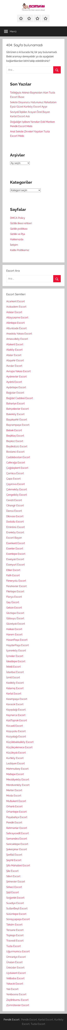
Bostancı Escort (15, 451)
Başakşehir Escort (16, 419)
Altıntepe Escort (15, 322)
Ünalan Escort (14, 962)
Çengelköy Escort (16, 494)
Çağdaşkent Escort (17, 467)
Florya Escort (14, 596)
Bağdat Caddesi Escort (19, 398)
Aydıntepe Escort (16, 387)
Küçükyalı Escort (16, 752)
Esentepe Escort (15, 553)
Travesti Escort (14, 940)
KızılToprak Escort (16, 720)
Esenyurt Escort (15, 564)
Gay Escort (12, 602)
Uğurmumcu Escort (18, 951)
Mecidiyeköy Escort (17, 779)
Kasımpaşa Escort (16, 699)
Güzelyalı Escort (15, 623)
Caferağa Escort (15, 462)
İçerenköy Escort (16, 650)
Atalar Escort (13, 355)
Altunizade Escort (16, 328)
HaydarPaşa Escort (17, 645)
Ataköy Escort (14, 349)
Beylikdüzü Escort (16, 446)
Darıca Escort (14, 510)
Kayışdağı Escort (16, 709)
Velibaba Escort (15, 978)
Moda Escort (13, 795)
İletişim (14, 244)
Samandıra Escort (16, 838)
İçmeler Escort (14, 656)
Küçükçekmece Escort (19, 747)
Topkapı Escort (14, 935)
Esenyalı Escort (15, 559)
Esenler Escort (14, 548)
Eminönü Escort (15, 527)
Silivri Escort (13, 876)
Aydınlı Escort (14, 381)
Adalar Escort (14, 312)
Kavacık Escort (14, 704)
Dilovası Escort (14, 516)
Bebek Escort (14, 430)
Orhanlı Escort (14, 806)
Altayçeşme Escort (17, 317)
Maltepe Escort (15, 774)
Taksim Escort (14, 924)
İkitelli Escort (13, 666)
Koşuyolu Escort (16, 731)
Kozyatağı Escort (16, 736)
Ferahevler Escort (16, 586)
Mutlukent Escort (16, 801)
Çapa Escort (13, 478)
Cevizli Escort (14, 500)
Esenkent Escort (15, 543)
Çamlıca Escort (15, 473)
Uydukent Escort (16, 973)
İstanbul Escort (15, 672)
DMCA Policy (17, 217)
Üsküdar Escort (15, 967)
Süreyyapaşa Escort (18, 919)
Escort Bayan (14, 537)
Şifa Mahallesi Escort (18, 865)
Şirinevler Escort (15, 881)
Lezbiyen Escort (15, 763)
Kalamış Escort (14, 688)
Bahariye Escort (15, 403)
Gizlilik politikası (18, 228)
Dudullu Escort (15, 521)
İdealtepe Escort (15, 661)
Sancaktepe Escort (17, 844)
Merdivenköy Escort (17, 785)
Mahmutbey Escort (17, 768)
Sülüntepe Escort (16, 913)
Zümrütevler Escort (17, 1005)
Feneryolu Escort (16, 580)
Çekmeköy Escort (16, 489)
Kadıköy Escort (15, 682)
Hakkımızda (16, 239)
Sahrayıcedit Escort (17, 833)
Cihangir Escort (15, 505)
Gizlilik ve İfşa (17, 234)
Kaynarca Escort (15, 715)
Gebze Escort (14, 607)
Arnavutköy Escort (17, 338)
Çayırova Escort (15, 484)
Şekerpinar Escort (16, 849)
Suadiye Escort (15, 903)
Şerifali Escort (14, 854)
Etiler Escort (13, 570)
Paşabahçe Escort (16, 817)
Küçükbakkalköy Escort (20, 742)
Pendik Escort (14, 822)
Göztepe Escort (15, 613)
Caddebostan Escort (18, 457)
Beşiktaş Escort (15, 435)
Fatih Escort (13, 575)
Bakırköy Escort (15, 414)
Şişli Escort (12, 892)
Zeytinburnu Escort (17, 999)
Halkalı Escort (14, 629)
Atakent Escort (14, 344)
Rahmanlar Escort (16, 828)
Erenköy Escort (15, 532)
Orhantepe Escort (16, 811)
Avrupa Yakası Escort (18, 371)
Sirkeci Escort (14, 887)
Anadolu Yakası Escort (19, 333)
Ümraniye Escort (16, 956)
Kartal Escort (13, 693)
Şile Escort (12, 870)
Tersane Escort (14, 930)
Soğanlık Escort (15, 897)
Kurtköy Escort (14, 758)
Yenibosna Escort (16, 994)
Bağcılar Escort (15, 392)
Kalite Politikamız (19, 250)
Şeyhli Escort (13, 860)
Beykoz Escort (14, 441)
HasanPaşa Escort (16, 639)
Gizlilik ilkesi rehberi (21, 223)
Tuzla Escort (13, 946)
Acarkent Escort (15, 301)
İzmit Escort (13, 677)
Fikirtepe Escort (15, 591)
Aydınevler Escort (16, 376)
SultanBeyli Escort (16, 908)
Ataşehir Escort (15, 360)
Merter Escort (14, 790)
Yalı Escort (12, 989)
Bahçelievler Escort (17, 408)
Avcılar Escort (14, 365)
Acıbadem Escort (16, 306)
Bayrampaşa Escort (17, 424)
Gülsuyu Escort (15, 618)
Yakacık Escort (14, 983)
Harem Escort (14, 634)
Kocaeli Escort (14, 725)
